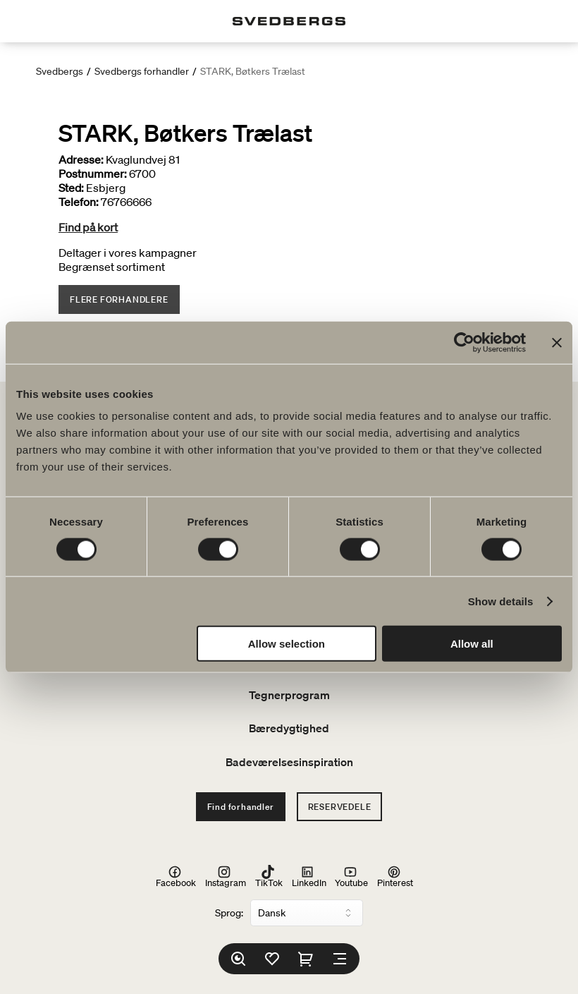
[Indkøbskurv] (305, 958)
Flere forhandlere (119, 299)
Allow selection (286, 644)
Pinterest (395, 877)
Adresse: (81, 159)
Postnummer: (93, 173)
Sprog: (229, 913)
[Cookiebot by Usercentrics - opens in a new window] (464, 342)
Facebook (176, 877)
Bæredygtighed (289, 728)
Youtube (351, 877)
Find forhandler (240, 807)
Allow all (471, 644)
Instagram (225, 877)
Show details (501, 601)
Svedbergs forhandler (141, 71)
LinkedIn (309, 877)
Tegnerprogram (289, 695)
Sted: (71, 188)
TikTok (269, 877)
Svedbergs (59, 71)
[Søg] (238, 958)
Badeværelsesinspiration (289, 762)
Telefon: (79, 202)
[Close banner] (557, 342)
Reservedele (339, 807)
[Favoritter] (272, 958)
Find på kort (88, 227)
